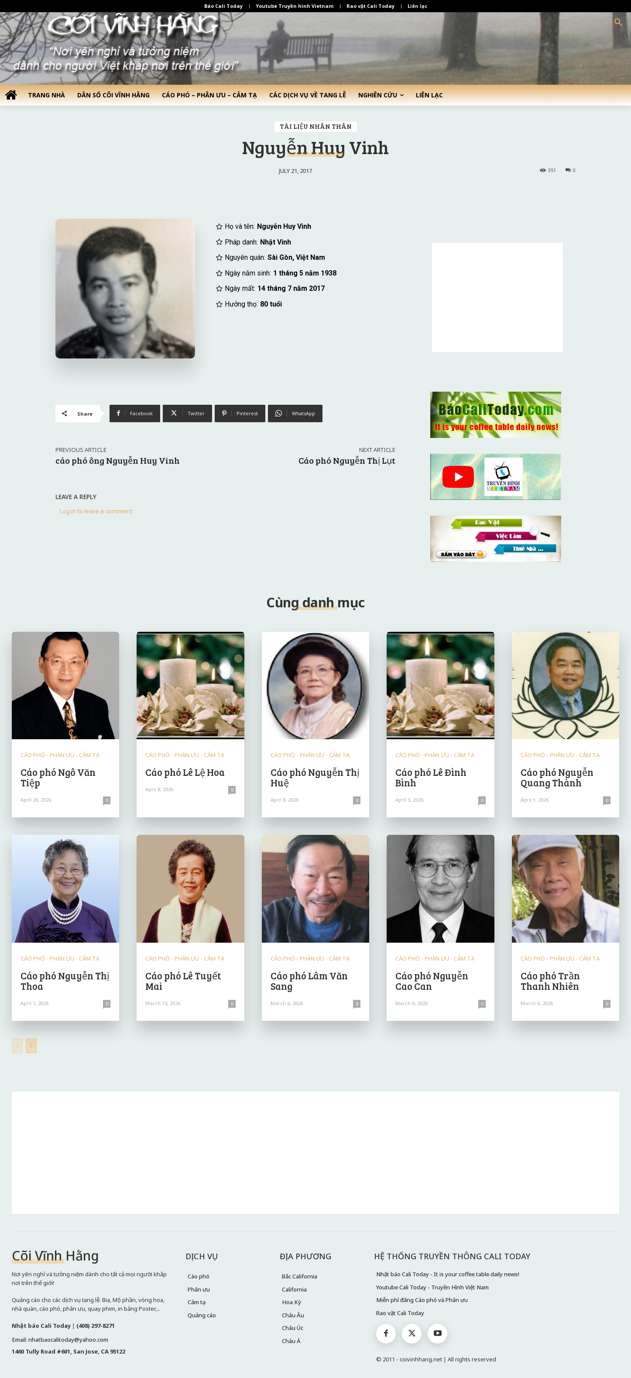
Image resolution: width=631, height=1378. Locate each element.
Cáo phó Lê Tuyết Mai (183, 980)
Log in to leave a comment (96, 511)
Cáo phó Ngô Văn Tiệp (58, 777)
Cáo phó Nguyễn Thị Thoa (65, 980)
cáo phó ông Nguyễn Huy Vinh (117, 460)
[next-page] (31, 1045)
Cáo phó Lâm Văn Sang (309, 980)
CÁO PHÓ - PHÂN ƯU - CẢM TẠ (60, 755)
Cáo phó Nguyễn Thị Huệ (315, 777)
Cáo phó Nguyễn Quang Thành (557, 777)
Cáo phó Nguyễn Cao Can (431, 980)
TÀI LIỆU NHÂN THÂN (315, 126)
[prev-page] (17, 1045)
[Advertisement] (497, 297)
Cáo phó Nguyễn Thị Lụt (346, 460)
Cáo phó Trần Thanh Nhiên (550, 980)
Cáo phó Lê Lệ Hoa (185, 772)
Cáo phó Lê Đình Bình (430, 777)
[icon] (10, 94)
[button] (618, 22)
